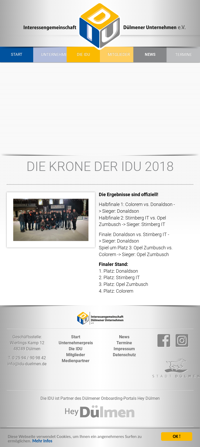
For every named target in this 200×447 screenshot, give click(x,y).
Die (75, 348)
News (150, 54)
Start (16, 54)
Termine (183, 54)
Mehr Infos (42, 441)
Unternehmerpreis (52, 54)
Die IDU (83, 54)
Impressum (124, 348)
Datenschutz (124, 354)
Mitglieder (118, 54)
